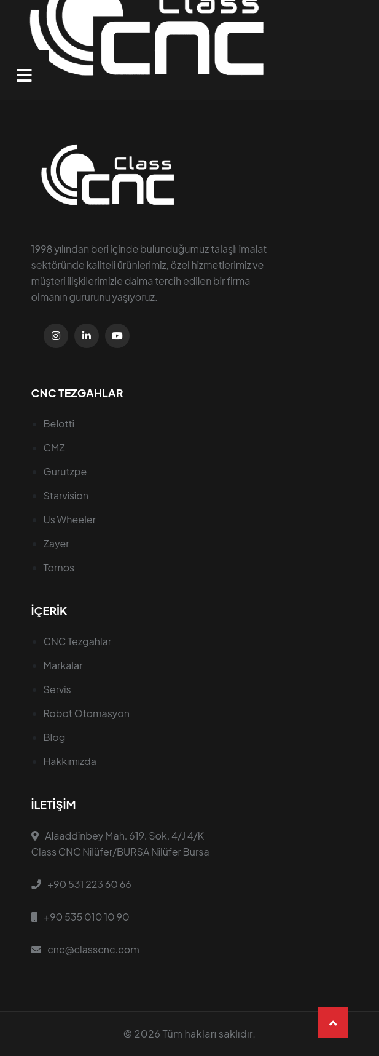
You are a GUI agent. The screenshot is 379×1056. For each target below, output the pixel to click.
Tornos (59, 567)
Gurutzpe (65, 471)
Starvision (66, 495)
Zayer (56, 543)
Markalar (63, 665)
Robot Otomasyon (87, 713)
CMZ (54, 447)
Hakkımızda (70, 761)
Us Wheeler (70, 519)
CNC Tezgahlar (78, 641)
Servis (57, 689)
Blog (55, 737)
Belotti (59, 423)
